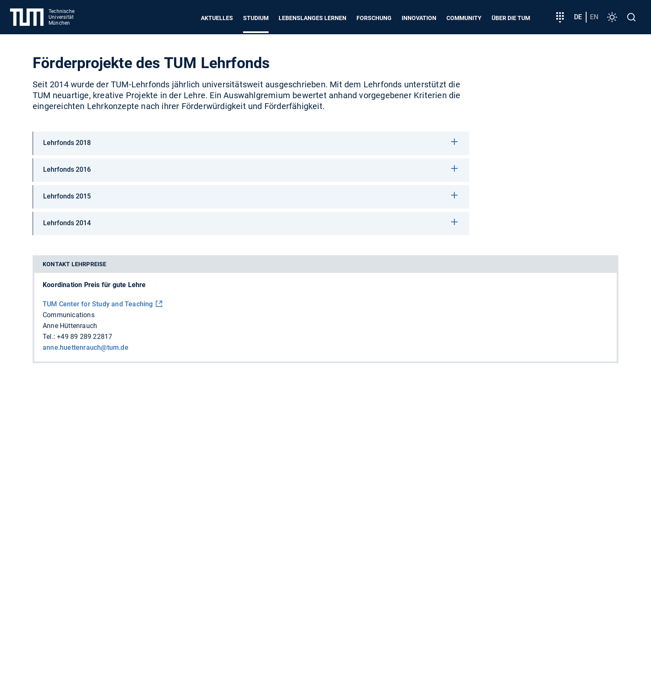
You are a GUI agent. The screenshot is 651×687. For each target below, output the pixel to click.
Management (549, 522)
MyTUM (309, 557)
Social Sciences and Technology (132, 536)
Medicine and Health (480, 522)
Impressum (275, 612)
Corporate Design (109, 571)
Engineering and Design (266, 522)
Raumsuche (450, 557)
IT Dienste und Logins (220, 557)
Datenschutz (231, 612)
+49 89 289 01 (110, 453)
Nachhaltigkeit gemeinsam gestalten (496, 445)
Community (464, 18)
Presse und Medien (122, 612)
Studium (256, 18)
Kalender (274, 557)
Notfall (311, 612)
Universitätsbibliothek (519, 557)
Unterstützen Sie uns (263, 428)
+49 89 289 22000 (115, 464)
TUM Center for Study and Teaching (98, 304)
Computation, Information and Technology (147, 522)
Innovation (419, 18)
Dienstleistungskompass (376, 557)
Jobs (40, 612)
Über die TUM (511, 18)
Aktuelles (217, 18)
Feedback (70, 612)
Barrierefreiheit (181, 612)
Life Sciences (410, 522)
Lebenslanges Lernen (312, 18)
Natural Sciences (345, 522)
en (594, 17)
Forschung (374, 18)
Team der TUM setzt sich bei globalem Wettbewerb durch (527, 428)
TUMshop (585, 557)
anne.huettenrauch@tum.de (85, 347)
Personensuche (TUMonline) (126, 557)
